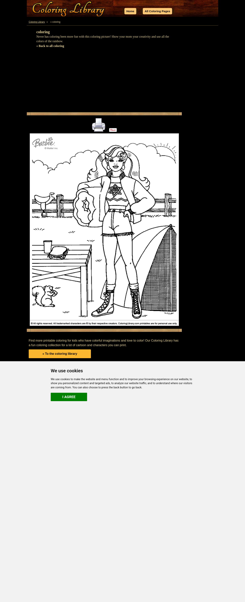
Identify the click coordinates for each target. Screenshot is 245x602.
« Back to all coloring (50, 46)
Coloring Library (37, 22)
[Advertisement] (122, 81)
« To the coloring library (59, 353)
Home (130, 11)
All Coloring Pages (157, 11)
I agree (69, 397)
